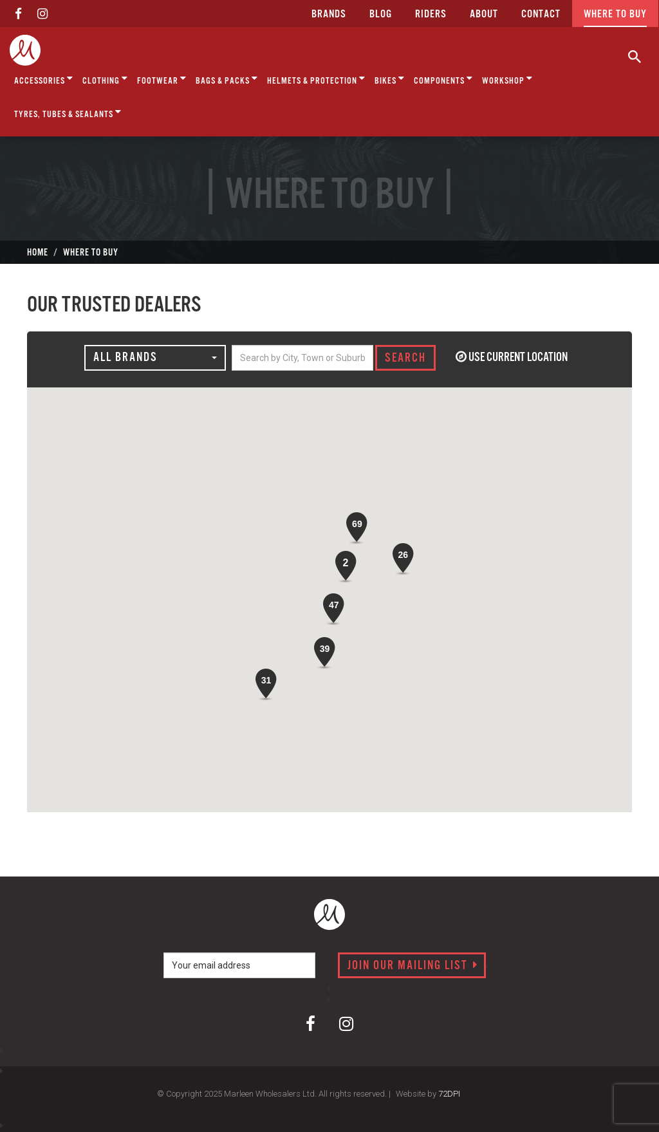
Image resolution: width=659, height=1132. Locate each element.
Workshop (507, 79)
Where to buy (615, 14)
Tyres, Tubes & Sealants (68, 112)
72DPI (449, 1094)
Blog (380, 14)
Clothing (105, 79)
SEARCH (405, 358)
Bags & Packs (227, 79)
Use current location (512, 358)
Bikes (390, 79)
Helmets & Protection (316, 79)
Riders (431, 14)
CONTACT (541, 14)
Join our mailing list (413, 966)
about (484, 14)
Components (443, 79)
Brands (328, 14)
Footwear (162, 79)
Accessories (43, 79)
